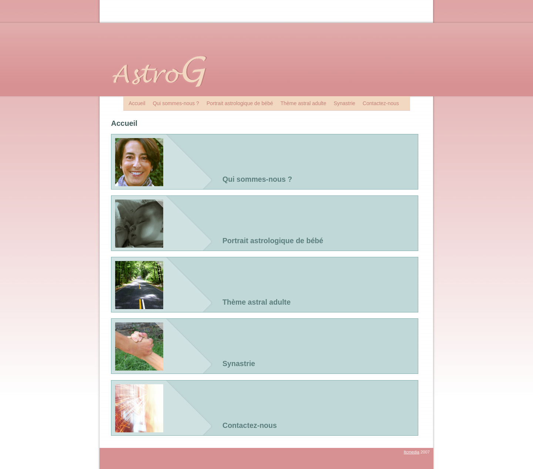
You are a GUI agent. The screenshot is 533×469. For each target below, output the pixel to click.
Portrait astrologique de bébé (240, 103)
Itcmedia (411, 452)
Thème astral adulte (303, 103)
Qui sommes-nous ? (176, 103)
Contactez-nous (381, 103)
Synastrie (344, 103)
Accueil (137, 103)
